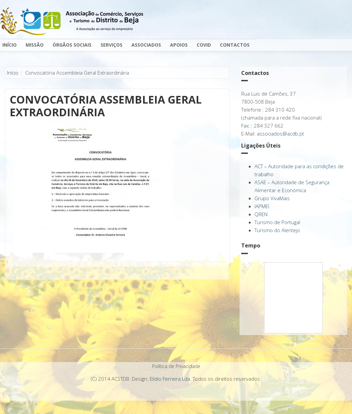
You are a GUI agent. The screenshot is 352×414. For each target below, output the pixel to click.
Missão (35, 45)
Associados (146, 45)
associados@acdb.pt (280, 133)
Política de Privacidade (176, 366)
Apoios (179, 45)
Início (9, 45)
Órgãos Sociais (72, 45)
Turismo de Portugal (277, 222)
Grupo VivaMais (272, 198)
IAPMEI (262, 206)
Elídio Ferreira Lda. (170, 378)
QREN (261, 214)
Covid (204, 45)
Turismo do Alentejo (277, 230)
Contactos (235, 45)
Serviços (111, 45)
